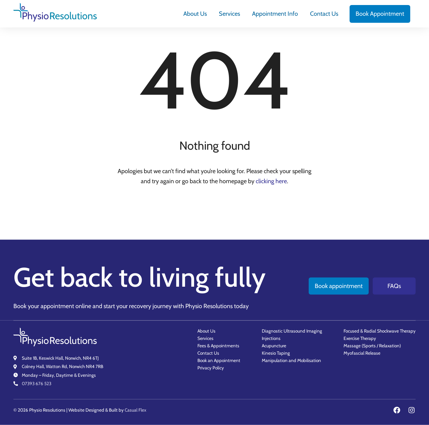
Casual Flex (135, 410)
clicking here (271, 181)
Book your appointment (43, 305)
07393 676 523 (36, 383)
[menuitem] (195, 13)
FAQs (394, 285)
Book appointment (339, 285)
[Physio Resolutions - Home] (55, 13)
